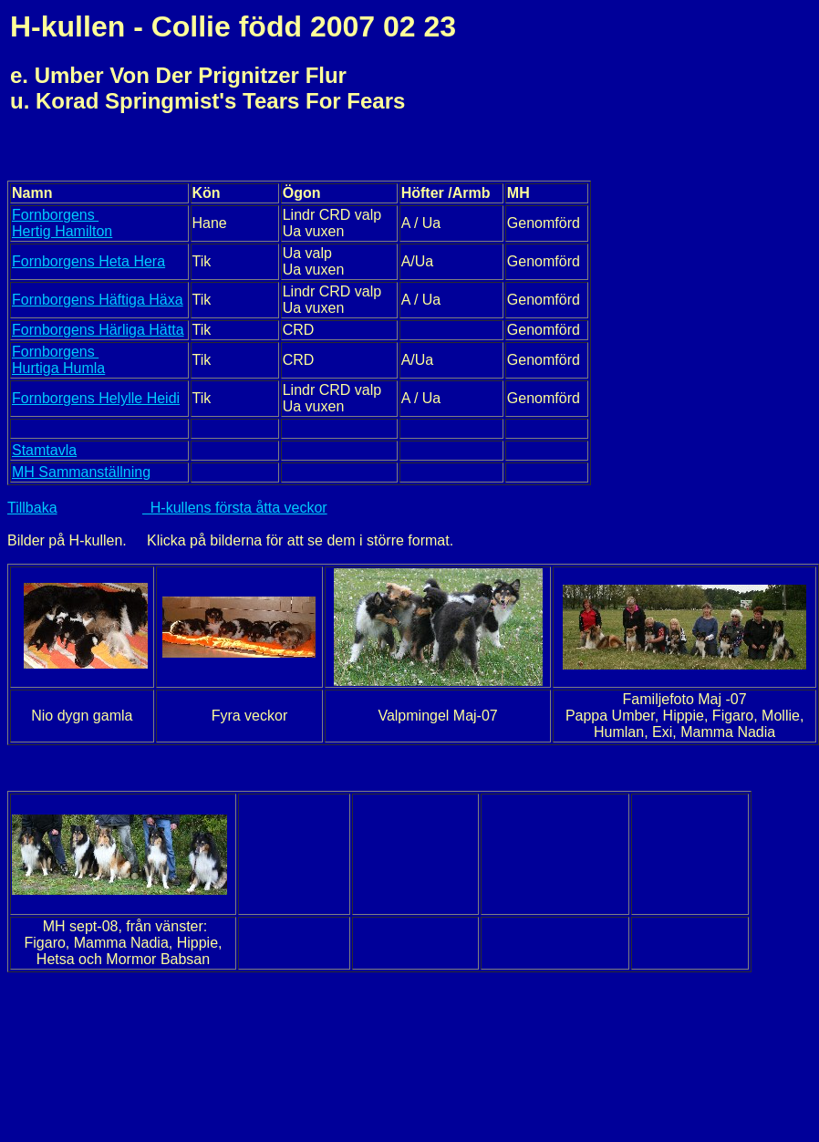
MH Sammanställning (81, 472)
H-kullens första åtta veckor (234, 507)
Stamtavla (44, 450)
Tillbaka (32, 507)
